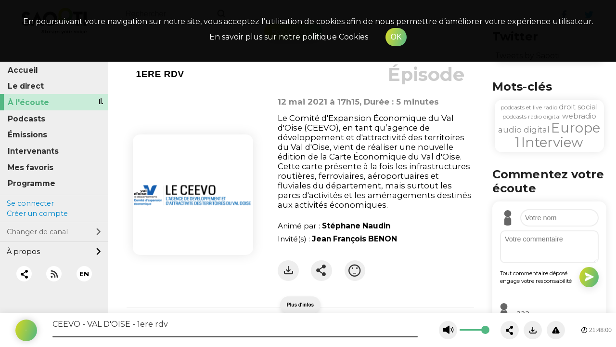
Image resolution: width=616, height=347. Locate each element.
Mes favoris (30, 167)
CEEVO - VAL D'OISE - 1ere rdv (110, 324)
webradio (579, 115)
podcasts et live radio (528, 107)
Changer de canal (54, 231)
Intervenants (33, 151)
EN (84, 274)
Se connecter (30, 203)
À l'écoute (28, 102)
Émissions (27, 134)
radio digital (544, 116)
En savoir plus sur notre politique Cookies (288, 36)
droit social (578, 106)
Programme (31, 183)
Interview (552, 142)
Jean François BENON (354, 238)
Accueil (23, 70)
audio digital (524, 129)
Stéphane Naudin (356, 225)
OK (395, 37)
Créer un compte (37, 213)
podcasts (514, 116)
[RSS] (54, 274)
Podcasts (26, 118)
